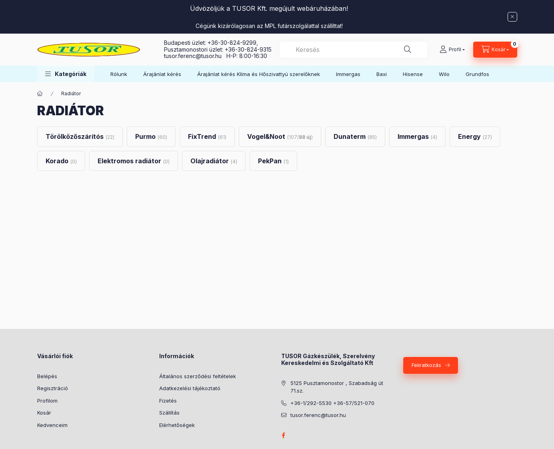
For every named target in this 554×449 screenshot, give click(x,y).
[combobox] (353, 50)
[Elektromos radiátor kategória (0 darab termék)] (133, 161)
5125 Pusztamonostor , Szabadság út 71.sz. (336, 387)
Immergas (348, 74)
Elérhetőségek (177, 425)
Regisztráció (52, 388)
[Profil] (452, 50)
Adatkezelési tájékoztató (189, 388)
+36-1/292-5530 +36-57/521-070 (332, 403)
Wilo (444, 74)
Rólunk (118, 74)
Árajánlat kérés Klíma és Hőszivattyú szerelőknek (258, 74)
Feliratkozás (426, 365)
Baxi (381, 74)
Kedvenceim (52, 425)
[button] (65, 74)
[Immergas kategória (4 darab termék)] (417, 136)
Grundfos (477, 74)
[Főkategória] (40, 93)
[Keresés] (407, 49)
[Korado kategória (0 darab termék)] (61, 161)
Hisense (413, 74)
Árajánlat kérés (162, 74)
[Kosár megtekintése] (495, 50)
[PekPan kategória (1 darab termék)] (273, 161)
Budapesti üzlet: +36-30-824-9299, (212, 42)
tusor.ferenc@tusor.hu (195, 55)
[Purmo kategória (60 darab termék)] (151, 136)
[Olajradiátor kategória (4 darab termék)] (214, 161)
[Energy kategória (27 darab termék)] (475, 136)
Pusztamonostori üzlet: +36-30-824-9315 (218, 49)
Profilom (47, 400)
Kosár (44, 412)
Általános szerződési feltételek (197, 376)
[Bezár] (512, 17)
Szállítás (169, 412)
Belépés (47, 376)
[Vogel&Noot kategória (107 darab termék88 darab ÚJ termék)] (280, 136)
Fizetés (168, 400)
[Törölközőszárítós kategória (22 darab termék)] (80, 136)
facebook (284, 435)
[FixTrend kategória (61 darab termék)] (207, 136)
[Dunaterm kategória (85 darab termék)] (355, 136)
